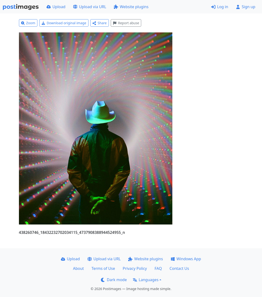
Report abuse (126, 23)
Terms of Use (103, 268)
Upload (56, 6)
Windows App (186, 258)
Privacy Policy (135, 268)
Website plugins (131, 6)
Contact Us (179, 268)
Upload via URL (89, 6)
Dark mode (114, 279)
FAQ (158, 268)
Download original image (63, 23)
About (78, 268)
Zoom (28, 23)
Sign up (245, 6)
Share (100, 23)
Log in (219, 6)
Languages (145, 279)
